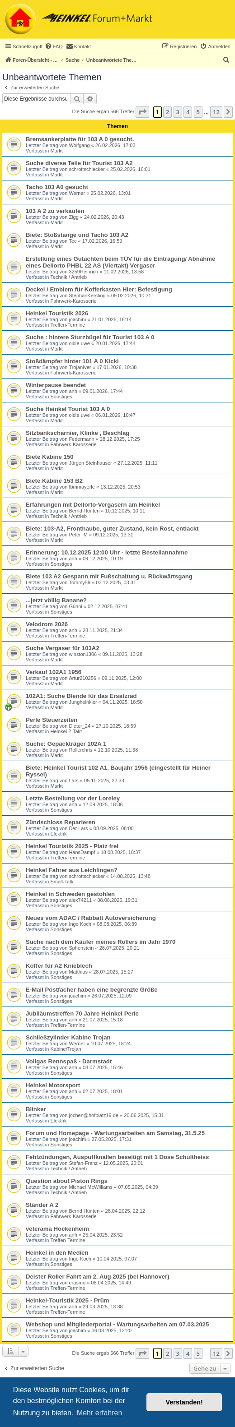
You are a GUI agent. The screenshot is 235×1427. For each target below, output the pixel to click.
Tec (72, 241)
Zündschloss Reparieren (60, 822)
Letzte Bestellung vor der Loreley (73, 798)
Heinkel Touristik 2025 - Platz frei (72, 846)
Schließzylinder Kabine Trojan (68, 1037)
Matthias (78, 971)
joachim (77, 319)
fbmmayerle (81, 487)
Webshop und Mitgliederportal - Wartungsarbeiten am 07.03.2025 (117, 1324)
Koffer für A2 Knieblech (59, 965)
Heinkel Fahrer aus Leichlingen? (72, 870)
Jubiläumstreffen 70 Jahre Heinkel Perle (82, 1013)
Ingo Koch (80, 924)
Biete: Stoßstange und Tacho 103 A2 (77, 234)
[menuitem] (54, 46)
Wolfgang (79, 145)
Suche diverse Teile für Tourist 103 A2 (79, 163)
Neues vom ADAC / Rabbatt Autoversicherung (91, 917)
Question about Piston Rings (67, 1181)
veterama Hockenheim (57, 1228)
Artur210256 (82, 678)
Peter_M (78, 534)
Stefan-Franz (83, 1163)
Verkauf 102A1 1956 (53, 672)
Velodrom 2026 (47, 624)
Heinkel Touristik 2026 (57, 313)
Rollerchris (80, 750)
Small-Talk (61, 881)
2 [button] (167, 112)
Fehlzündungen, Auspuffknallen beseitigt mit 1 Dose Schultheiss (117, 1157)
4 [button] (187, 112)
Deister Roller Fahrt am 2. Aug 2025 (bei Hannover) (97, 1276)
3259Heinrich (83, 271)
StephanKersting (87, 295)
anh (73, 391)
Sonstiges (61, 396)
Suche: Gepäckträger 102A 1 (66, 743)
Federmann (81, 439)
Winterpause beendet (56, 385)
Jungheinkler (83, 702)
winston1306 (83, 654)
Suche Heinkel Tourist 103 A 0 (68, 409)
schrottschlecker (86, 169)
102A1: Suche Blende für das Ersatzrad (81, 696)
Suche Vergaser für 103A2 (62, 648)
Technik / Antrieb (68, 277)
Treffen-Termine (67, 325)
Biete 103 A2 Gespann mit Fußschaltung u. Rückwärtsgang (109, 576)
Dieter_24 (79, 726)
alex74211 (80, 900)
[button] (142, 111)
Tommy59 (79, 582)
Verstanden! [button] (184, 1402)
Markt (56, 150)
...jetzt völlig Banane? (56, 600)
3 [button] (177, 112)
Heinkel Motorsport (53, 1085)
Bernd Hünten (84, 510)
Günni (75, 606)
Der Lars (78, 828)
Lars (73, 780)
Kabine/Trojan (65, 1049)
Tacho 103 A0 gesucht (57, 187)
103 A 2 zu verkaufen (55, 211)
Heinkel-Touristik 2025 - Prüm (67, 1300)
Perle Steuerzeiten (51, 719)
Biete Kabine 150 (50, 456)
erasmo (77, 1282)
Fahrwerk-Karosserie (73, 301)
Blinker (36, 1109)
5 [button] (198, 112)
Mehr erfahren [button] (99, 1413)
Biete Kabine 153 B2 (54, 480)
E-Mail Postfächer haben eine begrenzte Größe (92, 989)
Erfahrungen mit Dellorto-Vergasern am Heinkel (93, 504)
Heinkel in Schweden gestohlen (70, 894)
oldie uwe (79, 343)
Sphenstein (81, 948)
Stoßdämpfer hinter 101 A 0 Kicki (72, 361)
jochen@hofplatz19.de (93, 1115)
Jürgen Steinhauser (90, 463)
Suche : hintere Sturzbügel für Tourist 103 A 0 (90, 337)
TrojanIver (80, 367)
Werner (77, 193)
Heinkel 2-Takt (66, 731)
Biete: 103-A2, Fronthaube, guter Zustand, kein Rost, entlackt (112, 528)
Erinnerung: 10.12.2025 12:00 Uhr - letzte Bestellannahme (107, 552)
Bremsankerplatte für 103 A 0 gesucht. (80, 139)
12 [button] (216, 112)
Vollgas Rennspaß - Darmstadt (69, 1061)
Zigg (73, 217)
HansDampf (82, 852)
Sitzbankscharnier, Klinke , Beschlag (77, 432)
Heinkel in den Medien (57, 1252)
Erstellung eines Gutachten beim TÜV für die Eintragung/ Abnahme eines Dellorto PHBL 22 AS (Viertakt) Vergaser (120, 262)
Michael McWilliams (91, 1187)
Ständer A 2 (42, 1204)
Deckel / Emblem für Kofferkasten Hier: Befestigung (99, 289)
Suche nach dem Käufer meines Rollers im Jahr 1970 (100, 941)
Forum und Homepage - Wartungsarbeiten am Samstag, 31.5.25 (115, 1133)
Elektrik (58, 833)
